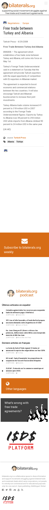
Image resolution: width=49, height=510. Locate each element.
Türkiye (19, 142)
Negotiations (13, 23)
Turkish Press (20, 138)
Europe (26, 23)
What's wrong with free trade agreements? (16, 407)
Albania (11, 142)
